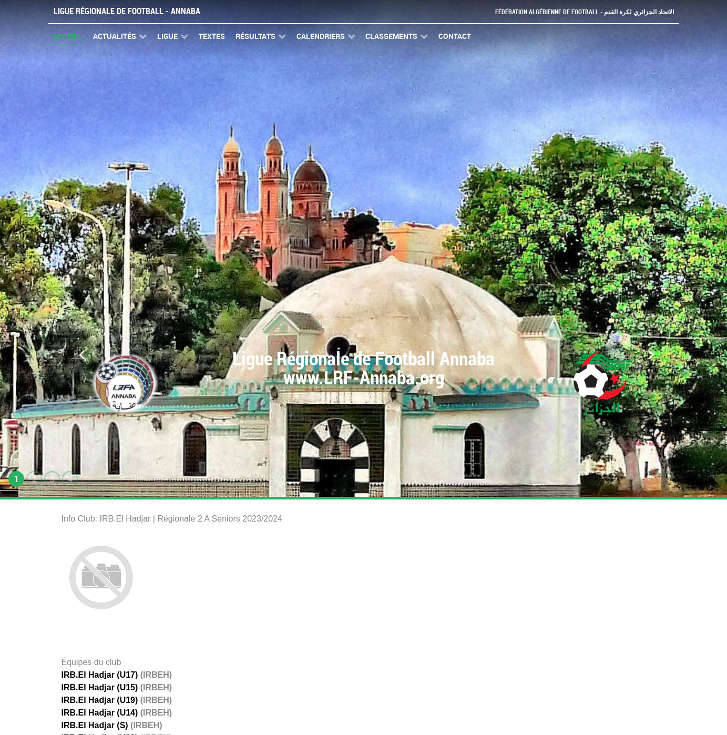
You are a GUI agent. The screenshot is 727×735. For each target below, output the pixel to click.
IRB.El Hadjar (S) (95, 725)
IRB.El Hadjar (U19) (100, 700)
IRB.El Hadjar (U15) (100, 687)
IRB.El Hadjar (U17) (100, 674)
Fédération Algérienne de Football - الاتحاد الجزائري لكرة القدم (580, 12)
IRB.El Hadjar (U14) (100, 712)
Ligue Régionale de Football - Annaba (127, 11)
